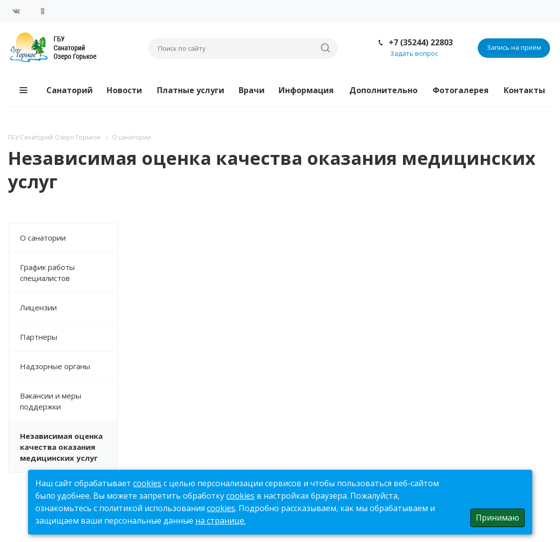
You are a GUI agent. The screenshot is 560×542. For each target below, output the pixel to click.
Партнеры (38, 337)
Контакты (524, 90)
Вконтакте (16, 11)
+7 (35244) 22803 (421, 42)
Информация (306, 90)
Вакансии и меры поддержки (50, 401)
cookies (147, 483)
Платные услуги (190, 90)
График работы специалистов (47, 272)
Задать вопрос (414, 53)
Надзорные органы (55, 366)
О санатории (43, 238)
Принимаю (497, 517)
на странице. (220, 520)
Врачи (252, 90)
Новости (124, 90)
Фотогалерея (460, 90)
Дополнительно (383, 90)
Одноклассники (42, 11)
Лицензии (38, 307)
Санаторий (69, 90)
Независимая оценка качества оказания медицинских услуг (61, 447)
